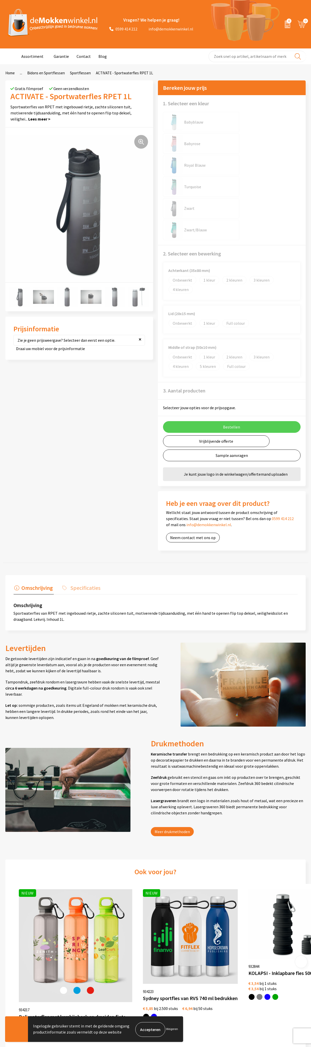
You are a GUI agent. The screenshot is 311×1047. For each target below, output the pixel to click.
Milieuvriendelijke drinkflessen (219, 986)
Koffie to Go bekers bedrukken (219, 978)
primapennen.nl (268, 978)
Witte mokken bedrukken (215, 954)
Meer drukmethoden (172, 744)
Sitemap (83, 978)
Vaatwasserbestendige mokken (212, 998)
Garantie (61, 56)
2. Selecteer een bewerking (192, 167)
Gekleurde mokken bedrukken (219, 962)
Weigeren (172, 1029)
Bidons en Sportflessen (46, 73)
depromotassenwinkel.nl (276, 962)
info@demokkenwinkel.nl (167, 28)
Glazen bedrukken (208, 970)
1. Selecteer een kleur (186, 103)
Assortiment (32, 56)
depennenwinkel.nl (270, 954)
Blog (102, 56)
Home (10, 73)
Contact (84, 56)
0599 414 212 (123, 28)
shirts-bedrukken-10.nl (274, 995)
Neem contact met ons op (193, 451)
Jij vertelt (84, 962)
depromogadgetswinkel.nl (277, 970)
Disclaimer (143, 970)
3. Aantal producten (184, 304)
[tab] (32, 502)
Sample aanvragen (232, 369)
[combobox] (257, 56)
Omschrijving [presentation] (36, 500)
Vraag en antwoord (92, 970)
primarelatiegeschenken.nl (277, 986)
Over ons (83, 954)
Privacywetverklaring (152, 962)
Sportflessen (80, 73)
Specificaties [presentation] (83, 500)
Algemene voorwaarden (154, 954)
